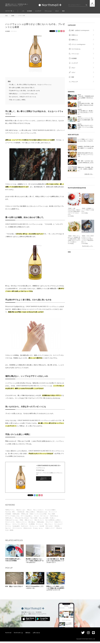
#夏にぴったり (29, 521)
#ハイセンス (39, 525)
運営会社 (27, 634)
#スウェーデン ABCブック (20, 525)
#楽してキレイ (49, 525)
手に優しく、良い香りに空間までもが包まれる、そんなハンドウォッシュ (35, 85)
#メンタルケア (58, 525)
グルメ (73, 63)
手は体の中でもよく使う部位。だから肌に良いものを (28, 91)
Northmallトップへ (88, 241)
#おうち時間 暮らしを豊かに (53, 521)
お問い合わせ (36, 634)
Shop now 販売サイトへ (43, 480)
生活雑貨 (29, 11)
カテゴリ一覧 (8, 11)
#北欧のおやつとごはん (11, 521)
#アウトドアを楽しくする (12, 517)
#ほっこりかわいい (38, 511)
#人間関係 (32, 525)
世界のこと (74, 38)
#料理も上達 (24, 515)
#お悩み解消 (16, 527)
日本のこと (74, 33)
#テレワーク (49, 523)
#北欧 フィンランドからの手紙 (38, 515)
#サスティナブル (9, 523)
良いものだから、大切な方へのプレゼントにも (26, 98)
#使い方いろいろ (39, 521)
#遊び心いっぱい (20, 511)
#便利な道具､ (40, 523)
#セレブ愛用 (51, 515)
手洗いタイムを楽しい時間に (19, 101)
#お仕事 (42, 527)
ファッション (48, 11)
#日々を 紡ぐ (49, 527)
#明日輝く (57, 527)
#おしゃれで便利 (43, 519)
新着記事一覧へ (90, 169)
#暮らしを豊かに (30, 513)
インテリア (38, 11)
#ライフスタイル (17, 529)
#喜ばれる (59, 529)
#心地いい (52, 519)
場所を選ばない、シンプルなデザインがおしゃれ (26, 94)
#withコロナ (24, 527)
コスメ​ (57, 11)
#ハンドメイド (53, 513)
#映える (29, 511)
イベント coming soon (78, 42)
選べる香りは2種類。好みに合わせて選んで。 (25, 88)
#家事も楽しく (9, 519)
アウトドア (74, 76)
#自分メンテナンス (21, 523)
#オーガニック (44, 517)
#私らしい (8, 525)
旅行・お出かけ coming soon (80, 29)
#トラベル (8, 527)
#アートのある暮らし (27, 517)
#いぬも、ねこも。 (38, 529)
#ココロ (36, 517)
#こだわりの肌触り (50, 511)
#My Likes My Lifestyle (22, 519)
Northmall (8, 634)
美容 (63, 11)
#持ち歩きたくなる (42, 513)
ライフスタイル (76, 46)
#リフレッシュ (34, 527)
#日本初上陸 (20, 513)
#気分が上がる (28, 529)
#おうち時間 (33, 519)
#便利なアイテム (9, 511)
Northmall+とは (18, 634)
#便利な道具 (16, 515)
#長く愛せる (31, 523)
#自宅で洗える (54, 517)
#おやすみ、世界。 (10, 513)
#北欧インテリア (50, 529)
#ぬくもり (8, 529)
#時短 (21, 521)
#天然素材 (8, 515)
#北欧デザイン (58, 523)
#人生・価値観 (9, 531)
